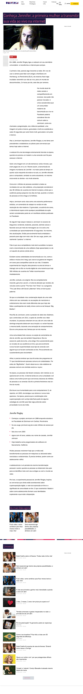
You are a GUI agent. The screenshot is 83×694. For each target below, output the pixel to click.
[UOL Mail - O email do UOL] (61, 4)
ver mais (28, 678)
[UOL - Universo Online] (19, 3)
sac (57, 3)
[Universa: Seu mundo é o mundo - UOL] (12, 3)
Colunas (54, 2)
